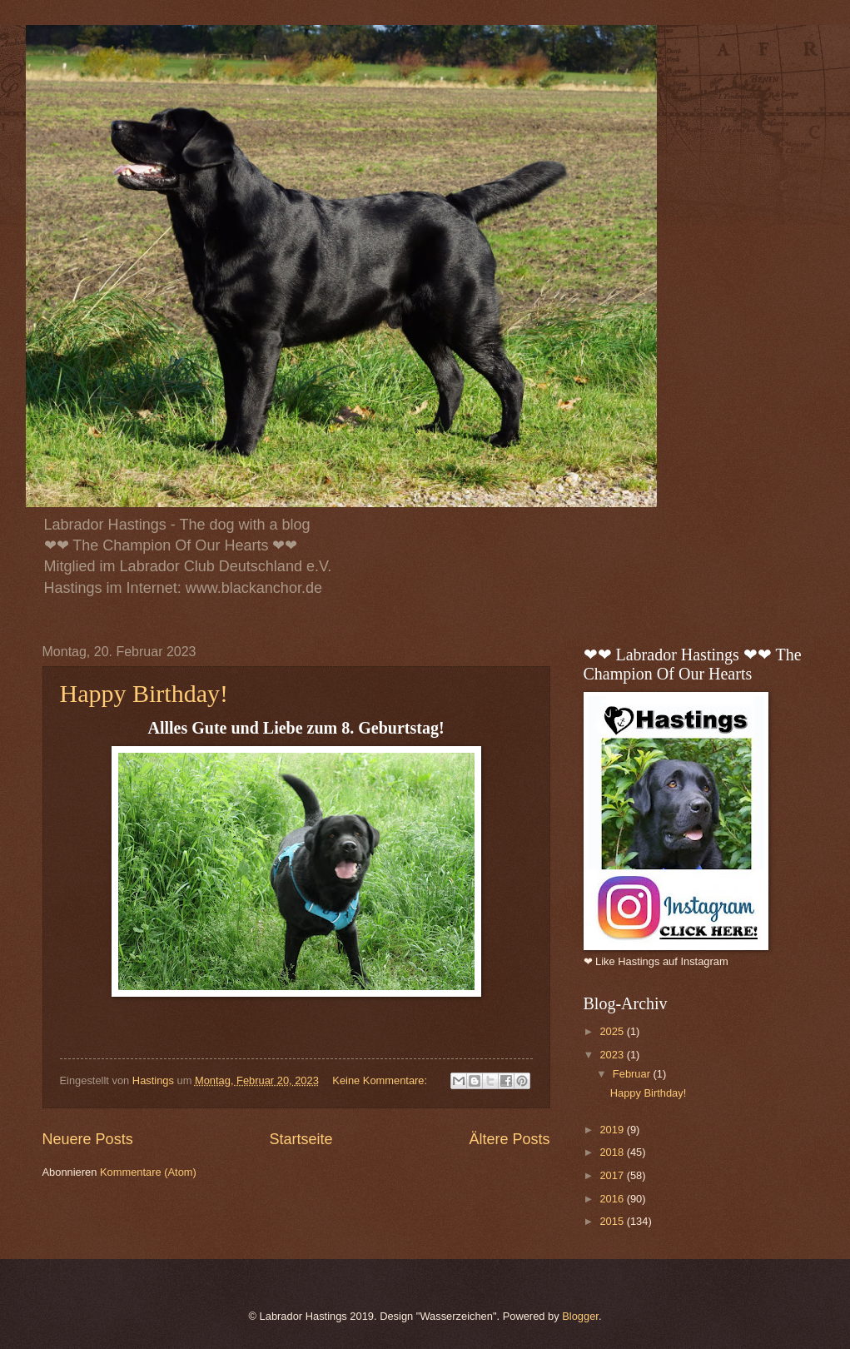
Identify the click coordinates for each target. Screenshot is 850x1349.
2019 (612, 1129)
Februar (633, 1074)
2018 (612, 1152)
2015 (612, 1221)
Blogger (580, 1316)
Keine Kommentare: (381, 1080)
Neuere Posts (87, 1139)
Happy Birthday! (144, 693)
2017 (612, 1175)
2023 (612, 1054)
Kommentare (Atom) (148, 1172)
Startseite (300, 1139)
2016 (612, 1198)
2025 (612, 1031)
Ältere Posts (509, 1139)
